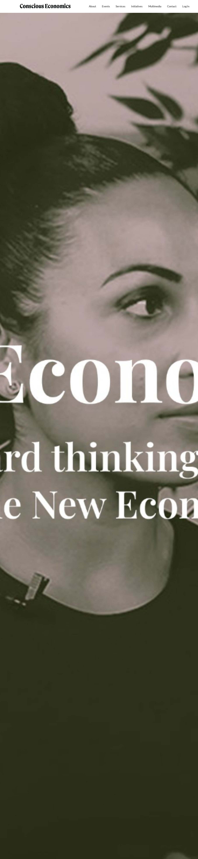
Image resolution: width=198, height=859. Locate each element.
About (92, 6)
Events (106, 6)
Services (120, 6)
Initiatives (136, 6)
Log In (185, 6)
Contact (171, 6)
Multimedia (154, 6)
